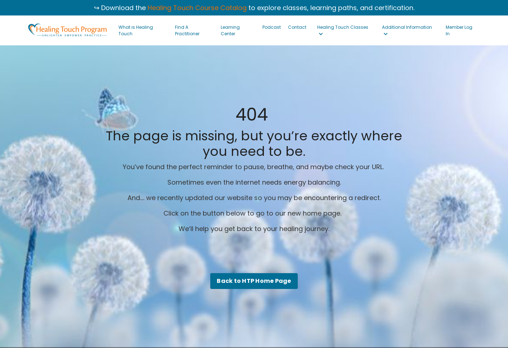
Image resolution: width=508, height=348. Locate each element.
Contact (297, 27)
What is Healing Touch (135, 30)
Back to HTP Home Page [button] (254, 281)
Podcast (271, 27)
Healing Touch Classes (342, 30)
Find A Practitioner (187, 30)
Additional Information (407, 30)
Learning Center (230, 30)
